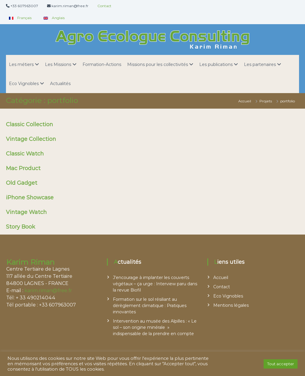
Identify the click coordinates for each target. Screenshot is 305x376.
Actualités (60, 83)
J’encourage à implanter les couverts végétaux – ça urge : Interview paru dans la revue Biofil (155, 284)
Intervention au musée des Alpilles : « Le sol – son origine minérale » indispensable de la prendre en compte (155, 327)
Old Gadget (21, 183)
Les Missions (58, 64)
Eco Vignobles (24, 83)
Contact (104, 6)
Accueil (220, 277)
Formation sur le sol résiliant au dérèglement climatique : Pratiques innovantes (149, 306)
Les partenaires (260, 64)
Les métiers (21, 64)
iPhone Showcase (30, 197)
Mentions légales (231, 305)
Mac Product (23, 168)
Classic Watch (25, 153)
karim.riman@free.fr (48, 290)
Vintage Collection (31, 139)
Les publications (216, 64)
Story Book (20, 227)
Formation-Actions (102, 64)
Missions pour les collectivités (157, 64)
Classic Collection (29, 124)
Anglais (53, 18)
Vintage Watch (26, 212)
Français (19, 18)
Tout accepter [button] (280, 363)
